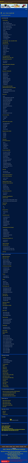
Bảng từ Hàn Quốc (6, 66)
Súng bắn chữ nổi (6, 233)
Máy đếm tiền (5, 325)
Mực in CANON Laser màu (7, 341)
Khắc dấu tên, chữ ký (6, 376)
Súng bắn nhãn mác (6, 232)
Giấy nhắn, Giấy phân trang (7, 23)
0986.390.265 (4, 461)
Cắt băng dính (5, 84)
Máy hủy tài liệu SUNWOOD (7, 319)
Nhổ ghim (4, 135)
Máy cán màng (5, 332)
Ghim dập (4, 134)
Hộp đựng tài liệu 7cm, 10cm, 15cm (8, 248)
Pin (3, 206)
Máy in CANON (5, 282)
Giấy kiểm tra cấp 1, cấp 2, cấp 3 (8, 57)
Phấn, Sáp (4, 179)
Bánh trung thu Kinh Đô (7, 400)
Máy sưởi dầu (5, 330)
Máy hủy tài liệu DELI (6, 323)
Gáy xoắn (4, 169)
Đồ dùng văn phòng (5, 355)
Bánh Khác (4, 406)
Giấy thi (4, 30)
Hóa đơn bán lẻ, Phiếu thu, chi (8, 238)
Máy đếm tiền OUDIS (6, 327)
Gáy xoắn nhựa (5, 171)
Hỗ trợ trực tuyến (5, 423)
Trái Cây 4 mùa (5, 414)
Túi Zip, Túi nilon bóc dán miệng (8, 374)
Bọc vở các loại (5, 45)
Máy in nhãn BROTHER (7, 315)
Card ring (4, 251)
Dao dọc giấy (5, 116)
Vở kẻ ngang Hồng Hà (6, 37)
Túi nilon (4, 357)
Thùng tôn (4, 380)
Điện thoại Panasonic (6, 256)
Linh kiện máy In (5, 270)
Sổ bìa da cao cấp (6, 222)
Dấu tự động (5, 126)
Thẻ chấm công (5, 300)
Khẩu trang (4, 139)
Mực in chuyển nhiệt (10, 13)
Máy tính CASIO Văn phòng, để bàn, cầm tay (10, 199)
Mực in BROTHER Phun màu (7, 346)
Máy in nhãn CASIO (6, 312)
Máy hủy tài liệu (5, 317)
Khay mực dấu (5, 129)
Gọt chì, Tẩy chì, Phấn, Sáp (7, 176)
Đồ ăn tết (4, 411)
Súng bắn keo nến (6, 236)
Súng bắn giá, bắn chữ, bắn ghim (8, 227)
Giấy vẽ (4, 54)
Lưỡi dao (4, 118)
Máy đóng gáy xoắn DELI (7, 290)
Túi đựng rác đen (5, 359)
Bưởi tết (4, 412)
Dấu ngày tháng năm (6, 123)
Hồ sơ (4, 213)
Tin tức (25, 446)
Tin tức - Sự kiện (5, 435)
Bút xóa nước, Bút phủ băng (7, 100)
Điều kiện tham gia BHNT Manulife (8, 394)
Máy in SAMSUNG (6, 284)
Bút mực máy (5, 110)
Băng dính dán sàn (6, 81)
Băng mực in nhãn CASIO (7, 264)
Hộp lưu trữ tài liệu (6, 243)
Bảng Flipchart (5, 67)
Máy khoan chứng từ (6, 302)
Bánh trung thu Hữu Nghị (7, 403)
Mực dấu (4, 127)
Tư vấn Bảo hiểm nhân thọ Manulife (8, 389)
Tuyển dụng (14, 448)
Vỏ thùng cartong (5, 386)
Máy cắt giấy (5, 307)
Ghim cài (4, 137)
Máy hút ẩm (5, 303)
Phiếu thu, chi (5, 241)
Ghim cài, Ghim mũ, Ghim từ (7, 174)
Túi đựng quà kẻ (5, 364)
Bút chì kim (5, 107)
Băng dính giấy (5, 77)
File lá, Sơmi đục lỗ (6, 157)
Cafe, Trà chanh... (5, 385)
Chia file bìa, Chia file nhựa (7, 164)
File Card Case (5, 167)
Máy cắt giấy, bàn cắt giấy (7, 305)
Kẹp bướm (4, 184)
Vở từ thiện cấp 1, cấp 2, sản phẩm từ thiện (10, 40)
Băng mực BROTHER (6, 261)
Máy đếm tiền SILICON (6, 328)
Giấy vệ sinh (5, 367)
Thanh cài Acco (5, 148)
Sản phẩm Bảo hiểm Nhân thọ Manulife (9, 395)
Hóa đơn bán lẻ (5, 240)
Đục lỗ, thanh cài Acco (6, 140)
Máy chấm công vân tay (7, 297)
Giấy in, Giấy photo (6, 22)
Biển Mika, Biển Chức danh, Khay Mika (9, 87)
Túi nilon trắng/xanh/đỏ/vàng (7, 360)
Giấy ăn (4, 365)
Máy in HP (4, 281)
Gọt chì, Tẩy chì (5, 178)
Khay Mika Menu (5, 92)
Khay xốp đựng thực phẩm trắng (8, 377)
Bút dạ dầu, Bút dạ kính (6, 101)
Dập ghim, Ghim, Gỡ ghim (7, 131)
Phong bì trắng (5, 211)
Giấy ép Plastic (5, 33)
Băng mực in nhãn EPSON (7, 262)
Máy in (4, 279)
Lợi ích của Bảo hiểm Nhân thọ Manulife (9, 392)
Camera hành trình (6, 277)
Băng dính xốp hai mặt (6, 78)
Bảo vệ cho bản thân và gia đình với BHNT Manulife (11, 391)
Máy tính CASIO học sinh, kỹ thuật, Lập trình (10, 201)
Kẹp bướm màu (5, 186)
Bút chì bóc (5, 111)
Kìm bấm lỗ (5, 146)
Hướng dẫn (21, 446)
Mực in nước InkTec (6, 348)
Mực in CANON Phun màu (7, 342)
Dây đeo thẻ (5, 62)
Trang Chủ (3, 446)
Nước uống (4, 383)
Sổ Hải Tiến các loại (6, 215)
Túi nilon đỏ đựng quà (6, 362)
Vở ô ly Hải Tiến (5, 42)
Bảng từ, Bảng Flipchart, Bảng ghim (9, 64)
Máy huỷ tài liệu (5, 382)
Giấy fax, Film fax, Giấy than (7, 27)
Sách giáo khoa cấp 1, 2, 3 (7, 34)
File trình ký (5, 161)
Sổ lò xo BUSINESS (6, 221)
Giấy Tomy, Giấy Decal (6, 29)
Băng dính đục (5, 74)
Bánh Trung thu (5, 398)
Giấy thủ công (5, 47)
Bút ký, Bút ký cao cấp (6, 103)
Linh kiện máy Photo (6, 269)
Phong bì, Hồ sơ (5, 209)
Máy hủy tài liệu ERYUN (7, 320)
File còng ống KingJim (6, 154)
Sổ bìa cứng (5, 219)
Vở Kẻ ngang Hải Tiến (6, 56)
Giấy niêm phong (5, 36)
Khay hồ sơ (5, 194)
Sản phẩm (7, 446)
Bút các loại (5, 94)
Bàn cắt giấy (5, 308)
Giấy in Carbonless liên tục (7, 26)
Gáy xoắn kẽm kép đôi (6, 172)
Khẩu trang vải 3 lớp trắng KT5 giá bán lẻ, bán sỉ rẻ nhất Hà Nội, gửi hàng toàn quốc (14, 440)
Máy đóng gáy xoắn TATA (7, 289)
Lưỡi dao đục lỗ (5, 145)
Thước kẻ (4, 52)
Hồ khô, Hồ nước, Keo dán (7, 181)
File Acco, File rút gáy (6, 153)
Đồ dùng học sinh (6, 43)
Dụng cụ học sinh (6, 51)
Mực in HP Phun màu (6, 335)
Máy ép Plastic (5, 294)
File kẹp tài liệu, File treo (7, 163)
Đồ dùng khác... (5, 371)
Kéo (3, 119)
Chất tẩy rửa (5, 368)
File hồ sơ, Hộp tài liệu (6, 150)
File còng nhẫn (5, 156)
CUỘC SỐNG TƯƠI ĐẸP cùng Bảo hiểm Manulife (9, 437)
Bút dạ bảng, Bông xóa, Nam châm (8, 97)
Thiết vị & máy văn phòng (6, 254)
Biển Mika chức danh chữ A (7, 89)
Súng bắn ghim (5, 230)
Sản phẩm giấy (5, 20)
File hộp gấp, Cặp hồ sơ (7, 160)
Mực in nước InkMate (6, 349)
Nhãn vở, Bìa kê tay (6, 48)
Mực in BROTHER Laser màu (7, 345)
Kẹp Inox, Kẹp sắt (6, 187)
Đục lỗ (4, 142)
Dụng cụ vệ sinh (5, 370)
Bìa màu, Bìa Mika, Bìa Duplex (8, 86)
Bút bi (4, 96)
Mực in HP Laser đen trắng (7, 338)
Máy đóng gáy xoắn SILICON (7, 292)
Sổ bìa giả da (5, 225)
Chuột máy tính (5, 379)
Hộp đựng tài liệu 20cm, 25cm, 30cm (9, 249)
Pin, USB (4, 204)
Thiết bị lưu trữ (5, 272)
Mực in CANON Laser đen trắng (8, 339)
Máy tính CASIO (5, 197)
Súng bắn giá (5, 229)
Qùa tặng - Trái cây (5, 409)
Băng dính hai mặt (6, 75)
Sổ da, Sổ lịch (5, 218)
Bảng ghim (4, 69)
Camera (4, 274)
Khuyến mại (17, 446)
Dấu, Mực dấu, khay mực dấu (7, 121)
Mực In (4, 13)
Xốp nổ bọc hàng (5, 373)
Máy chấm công (5, 295)
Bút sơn (4, 108)
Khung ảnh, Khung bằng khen (8, 196)
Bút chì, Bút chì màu (6, 104)
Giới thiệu (10, 446)
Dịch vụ (14, 446)
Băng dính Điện (5, 82)
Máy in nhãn (5, 310)
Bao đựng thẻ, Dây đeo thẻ (7, 59)
